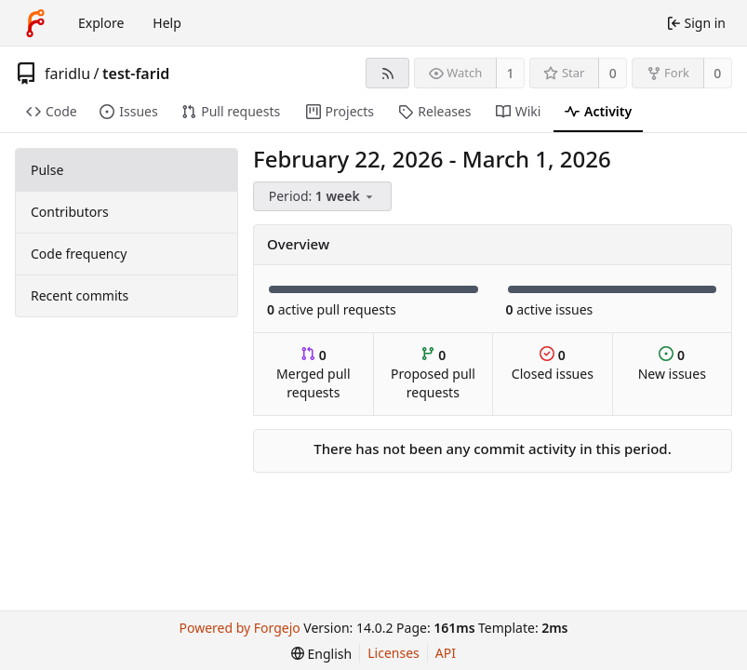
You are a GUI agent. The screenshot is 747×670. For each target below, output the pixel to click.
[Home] (35, 23)
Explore (101, 23)
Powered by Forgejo (240, 627)
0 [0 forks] (717, 73)
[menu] (323, 196)
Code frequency (79, 253)
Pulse (47, 170)
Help (167, 23)
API (445, 653)
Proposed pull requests (433, 373)
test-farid (135, 73)
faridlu (67, 73)
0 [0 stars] (613, 73)
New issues (672, 364)
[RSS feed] (387, 73)
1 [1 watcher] (510, 73)
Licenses (393, 653)
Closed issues (553, 364)
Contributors (70, 212)
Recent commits (79, 295)
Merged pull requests (313, 373)
